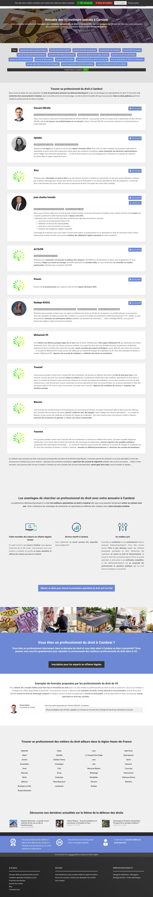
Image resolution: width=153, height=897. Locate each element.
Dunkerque (59, 777)
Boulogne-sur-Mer (24, 786)
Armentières (24, 764)
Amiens (24, 760)
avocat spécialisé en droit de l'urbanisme (127, 59)
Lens (94, 760)
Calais (59, 751)
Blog (10, 886)
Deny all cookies (104, 3)
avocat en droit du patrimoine (123, 55)
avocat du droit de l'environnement (31, 55)
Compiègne (59, 764)
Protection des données (17, 880)
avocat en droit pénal (44, 59)
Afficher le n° (135, 203)
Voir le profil (134, 108)
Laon (94, 751)
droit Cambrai (60, 880)
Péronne (94, 782)
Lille (93, 764)
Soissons (128, 764)
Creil (59, 768)
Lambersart (59, 786)
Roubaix (94, 786)
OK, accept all (85, 3)
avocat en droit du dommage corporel (93, 55)
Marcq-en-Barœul (93, 768)
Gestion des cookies (16, 883)
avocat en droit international (21, 59)
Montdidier (94, 777)
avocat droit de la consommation (33, 50)
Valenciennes (128, 773)
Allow (85, 70)
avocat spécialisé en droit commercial (92, 59)
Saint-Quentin (128, 755)
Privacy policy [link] (133, 3)
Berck (24, 777)
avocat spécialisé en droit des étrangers (42, 64)
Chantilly (59, 755)
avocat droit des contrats (110, 50)
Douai (59, 773)
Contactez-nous (14, 889)
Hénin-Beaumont (59, 782)
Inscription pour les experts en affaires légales (76, 664)
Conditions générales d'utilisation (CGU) (22, 878)
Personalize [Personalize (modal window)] (120, 3)
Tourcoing (128, 768)
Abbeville (24, 751)
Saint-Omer (128, 751)
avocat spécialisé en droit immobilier (111, 64)
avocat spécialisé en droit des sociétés (77, 64)
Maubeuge (94, 773)
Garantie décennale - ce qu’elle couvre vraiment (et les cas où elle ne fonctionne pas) (35, 823)
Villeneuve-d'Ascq (128, 777)
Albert (24, 755)
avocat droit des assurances (85, 50)
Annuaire (12, 875)
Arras (24, 768)
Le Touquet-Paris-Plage (93, 755)
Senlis (128, 760)
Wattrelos (128, 782)
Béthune (24, 782)
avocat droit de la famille (60, 50)
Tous (14, 50)
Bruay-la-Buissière (24, 791)
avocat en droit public (64, 59)
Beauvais (24, 773)
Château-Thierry (59, 760)
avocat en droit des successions (61, 55)
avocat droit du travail (132, 50)
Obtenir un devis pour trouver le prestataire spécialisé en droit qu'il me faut (77, 588)
